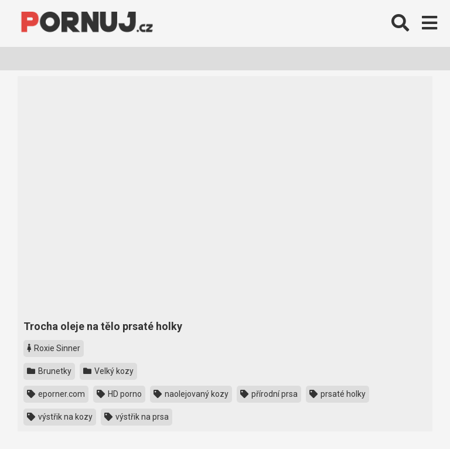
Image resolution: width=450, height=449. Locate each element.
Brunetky (49, 371)
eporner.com (56, 394)
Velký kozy (108, 371)
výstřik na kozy (60, 416)
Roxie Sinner (53, 348)
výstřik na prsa (136, 416)
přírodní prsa (269, 394)
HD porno (119, 394)
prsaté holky (337, 394)
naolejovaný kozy (191, 394)
